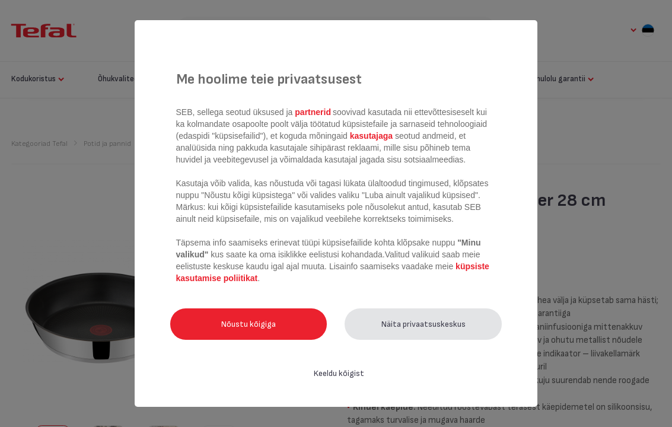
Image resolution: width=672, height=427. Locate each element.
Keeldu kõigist (339, 373)
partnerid (313, 112)
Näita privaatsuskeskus (423, 324)
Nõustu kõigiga (248, 324)
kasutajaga (371, 136)
